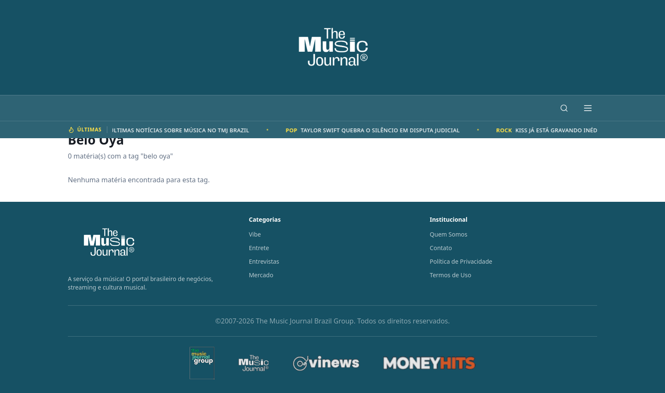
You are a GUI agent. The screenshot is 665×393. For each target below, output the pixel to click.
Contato (441, 248)
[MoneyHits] (429, 363)
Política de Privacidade (461, 261)
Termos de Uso (450, 275)
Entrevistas (264, 261)
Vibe (255, 234)
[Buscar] (564, 108)
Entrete (259, 248)
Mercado (261, 275)
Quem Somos (448, 234)
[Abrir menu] (587, 108)
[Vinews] (326, 363)
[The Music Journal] (253, 363)
